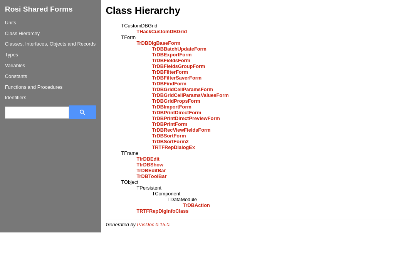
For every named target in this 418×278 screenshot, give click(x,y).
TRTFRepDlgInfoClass (162, 211)
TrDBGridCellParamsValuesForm (190, 95)
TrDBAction (196, 205)
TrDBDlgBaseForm (158, 43)
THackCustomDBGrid (161, 31)
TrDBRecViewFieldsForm (181, 130)
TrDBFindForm (169, 83)
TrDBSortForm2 (170, 141)
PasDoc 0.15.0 (153, 224)
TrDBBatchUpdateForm (179, 49)
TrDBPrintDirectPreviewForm (186, 118)
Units (10, 22)
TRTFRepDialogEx (173, 147)
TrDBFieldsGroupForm (178, 66)
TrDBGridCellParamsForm (182, 89)
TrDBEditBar (151, 170)
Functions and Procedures (33, 87)
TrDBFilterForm (170, 72)
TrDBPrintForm (169, 124)
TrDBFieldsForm (171, 60)
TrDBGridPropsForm (176, 101)
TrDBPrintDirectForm (176, 112)
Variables (15, 65)
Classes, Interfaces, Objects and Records (50, 44)
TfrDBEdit (147, 159)
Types (11, 55)
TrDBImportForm (171, 107)
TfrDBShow (149, 165)
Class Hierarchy (22, 33)
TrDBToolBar (151, 176)
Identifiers (15, 97)
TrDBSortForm (169, 136)
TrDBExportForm (171, 55)
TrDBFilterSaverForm (176, 78)
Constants (16, 76)
